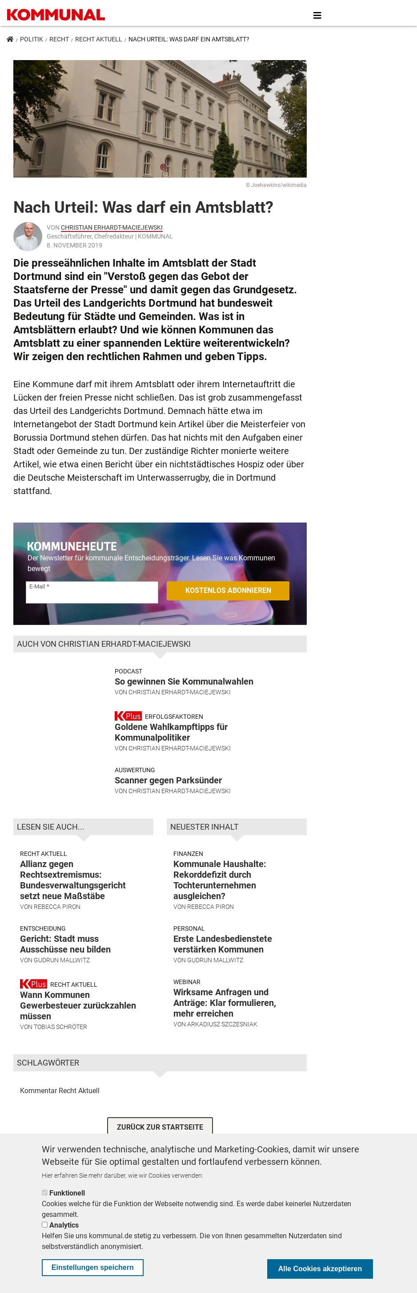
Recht (59, 39)
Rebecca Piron (57, 915)
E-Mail (37, 586)
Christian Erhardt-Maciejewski (112, 227)
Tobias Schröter (60, 1035)
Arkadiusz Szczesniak (222, 1032)
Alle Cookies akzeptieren (320, 1269)
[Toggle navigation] (317, 15)
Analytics (64, 1225)
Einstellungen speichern (93, 1267)
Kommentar (38, 1098)
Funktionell (67, 1193)
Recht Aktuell (98, 39)
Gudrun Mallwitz (62, 968)
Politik (31, 39)
